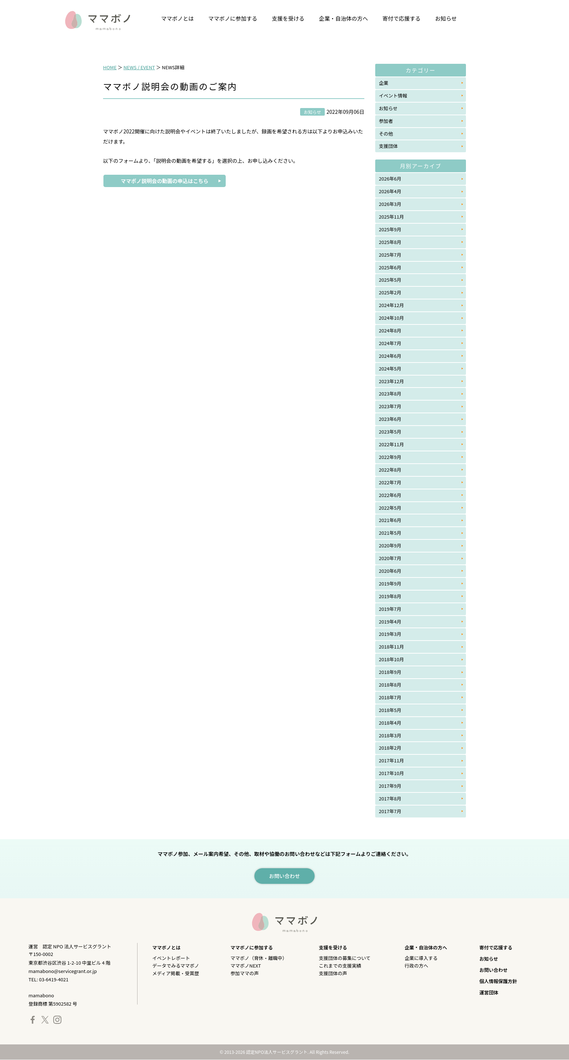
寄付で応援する (401, 18)
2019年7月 (390, 608)
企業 (383, 82)
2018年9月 (390, 671)
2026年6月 (390, 178)
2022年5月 (390, 507)
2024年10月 (391, 317)
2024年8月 (390, 330)
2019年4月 (390, 621)
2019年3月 (390, 633)
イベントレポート (171, 958)
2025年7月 (390, 254)
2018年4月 (390, 722)
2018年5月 (390, 710)
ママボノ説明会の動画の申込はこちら (164, 181)
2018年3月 (390, 735)
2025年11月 (391, 216)
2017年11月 (391, 760)
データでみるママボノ (175, 965)
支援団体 (388, 145)
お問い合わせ (493, 970)
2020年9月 (390, 545)
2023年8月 (390, 393)
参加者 (386, 120)
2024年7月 (390, 343)
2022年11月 (391, 444)
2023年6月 (390, 418)
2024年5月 (390, 368)
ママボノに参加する (232, 18)
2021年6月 (390, 520)
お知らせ (446, 18)
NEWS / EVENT (139, 67)
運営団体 (488, 992)
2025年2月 (390, 292)
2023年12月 (391, 381)
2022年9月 (390, 457)
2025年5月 (390, 279)
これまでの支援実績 (340, 965)
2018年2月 (390, 747)
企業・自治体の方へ (343, 18)
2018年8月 (390, 684)
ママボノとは (177, 18)
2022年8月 (390, 469)
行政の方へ (416, 965)
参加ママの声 (244, 973)
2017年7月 (390, 811)
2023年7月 (390, 406)
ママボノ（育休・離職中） (258, 958)
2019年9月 (390, 583)
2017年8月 (390, 798)
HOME (109, 67)
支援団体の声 (333, 973)
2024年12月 (391, 305)
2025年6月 (390, 267)
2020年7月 (390, 558)
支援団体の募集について (345, 958)
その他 (386, 133)
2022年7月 (390, 482)
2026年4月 (390, 191)
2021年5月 (390, 532)
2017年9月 (390, 785)
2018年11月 (391, 646)
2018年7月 (390, 697)
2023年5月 (390, 431)
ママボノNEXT (245, 965)
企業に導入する (421, 958)
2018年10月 (391, 659)
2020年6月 (390, 570)
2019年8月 (390, 596)
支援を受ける (288, 18)
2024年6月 (390, 355)
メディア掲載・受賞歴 (175, 973)
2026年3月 (390, 203)
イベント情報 (393, 95)
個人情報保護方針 (498, 981)
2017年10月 (391, 773)
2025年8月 (390, 242)
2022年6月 (390, 495)
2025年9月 (390, 229)
